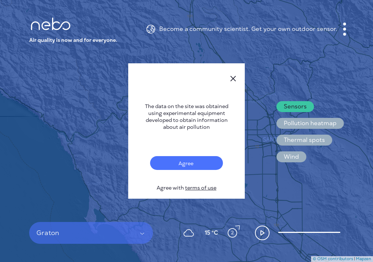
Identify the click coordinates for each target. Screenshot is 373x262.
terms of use (200, 187)
